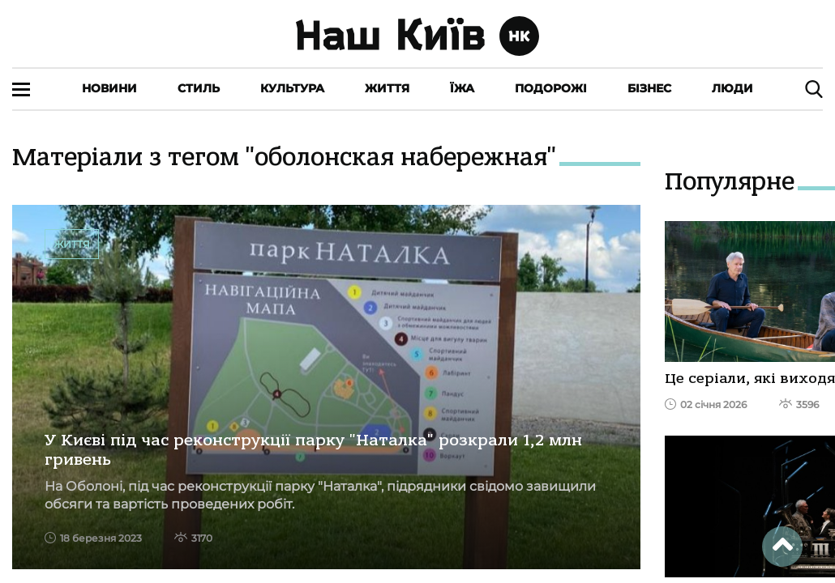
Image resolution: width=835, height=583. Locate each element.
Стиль (199, 88)
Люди (732, 88)
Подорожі (551, 88)
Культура (292, 88)
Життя (387, 88)
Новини (109, 88)
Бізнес (649, 88)
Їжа (462, 88)
